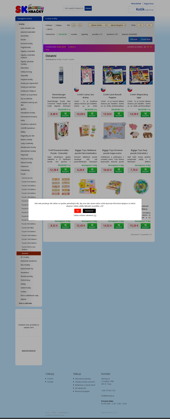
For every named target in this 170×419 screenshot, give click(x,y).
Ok (78, 211)
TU (95, 215)
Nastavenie (89, 211)
